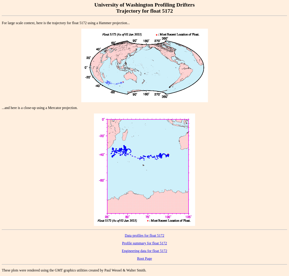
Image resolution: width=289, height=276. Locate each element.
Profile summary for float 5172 (144, 243)
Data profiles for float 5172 (144, 235)
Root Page (144, 258)
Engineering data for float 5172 (144, 251)
